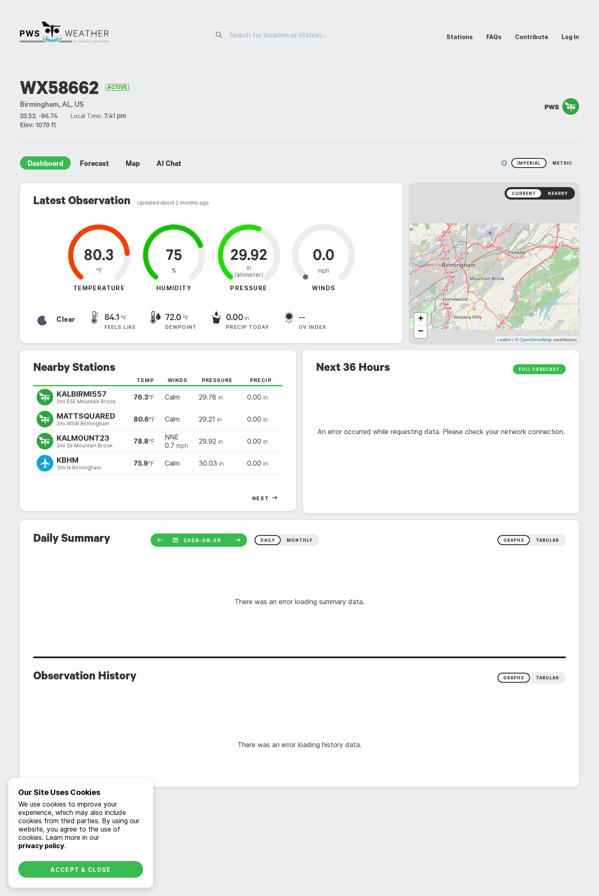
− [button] (420, 332)
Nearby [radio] (558, 193)
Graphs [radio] (513, 677)
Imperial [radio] (529, 162)
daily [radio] (267, 540)
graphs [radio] (513, 540)
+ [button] (420, 319)
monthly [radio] (299, 540)
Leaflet (504, 339)
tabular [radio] (547, 540)
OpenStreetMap (536, 339)
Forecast (94, 164)
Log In (570, 36)
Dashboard (45, 164)
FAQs (494, 36)
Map (133, 164)
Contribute (531, 36)
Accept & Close (80, 869)
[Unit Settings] (504, 163)
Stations (459, 36)
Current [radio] (524, 193)
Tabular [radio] (547, 677)
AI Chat (168, 164)
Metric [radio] (562, 162)
